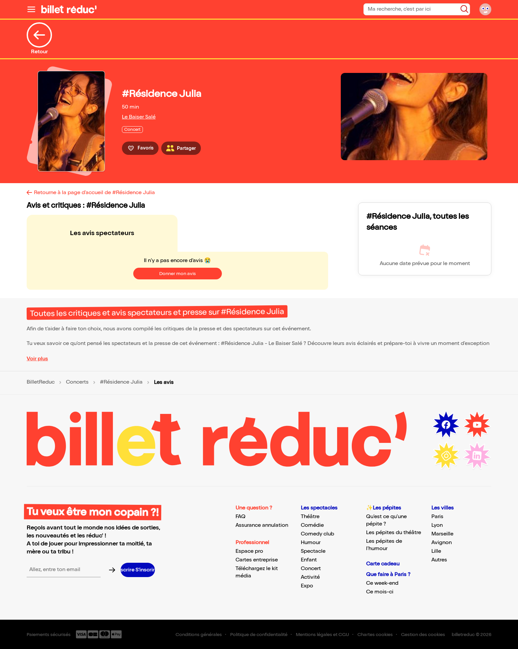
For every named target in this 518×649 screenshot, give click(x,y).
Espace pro (249, 551)
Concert (311, 568)
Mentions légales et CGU (322, 634)
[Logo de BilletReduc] (69, 9)
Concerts (77, 382)
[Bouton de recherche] (464, 9)
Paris (437, 516)
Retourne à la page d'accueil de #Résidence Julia (94, 192)
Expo (307, 586)
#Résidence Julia (121, 382)
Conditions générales (199, 634)
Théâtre (310, 516)
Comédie (312, 525)
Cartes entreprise (257, 560)
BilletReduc (41, 382)
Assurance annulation (262, 525)
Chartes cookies (375, 634)
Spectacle (313, 551)
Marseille (442, 534)
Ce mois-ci (379, 592)
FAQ (241, 516)
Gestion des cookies (423, 634)
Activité (310, 577)
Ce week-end (382, 583)
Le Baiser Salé (139, 117)
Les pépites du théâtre (393, 532)
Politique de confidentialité (258, 634)
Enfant (309, 560)
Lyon (437, 525)
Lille (436, 551)
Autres (439, 560)
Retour (39, 38)
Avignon (441, 542)
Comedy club (317, 534)
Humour (310, 542)
